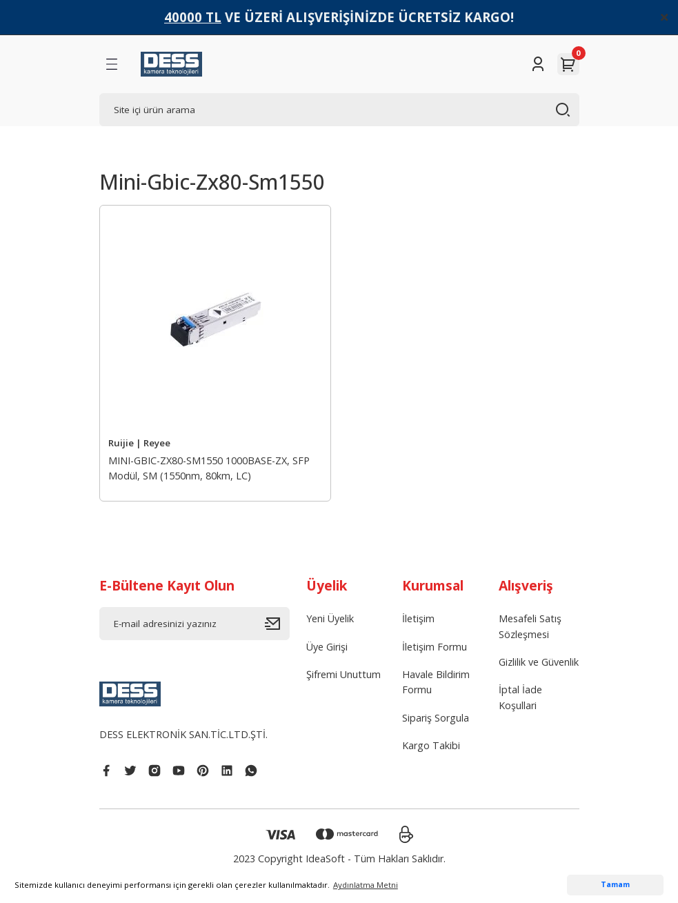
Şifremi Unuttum (343, 674)
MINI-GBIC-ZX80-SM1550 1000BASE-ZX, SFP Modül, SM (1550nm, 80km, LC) (209, 468)
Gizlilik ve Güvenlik (539, 661)
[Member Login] (538, 64)
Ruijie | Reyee (139, 443)
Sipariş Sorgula (435, 717)
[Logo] (171, 64)
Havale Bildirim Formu (436, 682)
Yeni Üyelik (330, 618)
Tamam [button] (615, 884)
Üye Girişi (327, 646)
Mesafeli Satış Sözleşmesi (530, 626)
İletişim (418, 618)
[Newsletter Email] (194, 623)
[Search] (339, 109)
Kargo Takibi (431, 745)
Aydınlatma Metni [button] (365, 885)
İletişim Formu (434, 646)
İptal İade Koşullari (520, 697)
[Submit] (277, 623)
